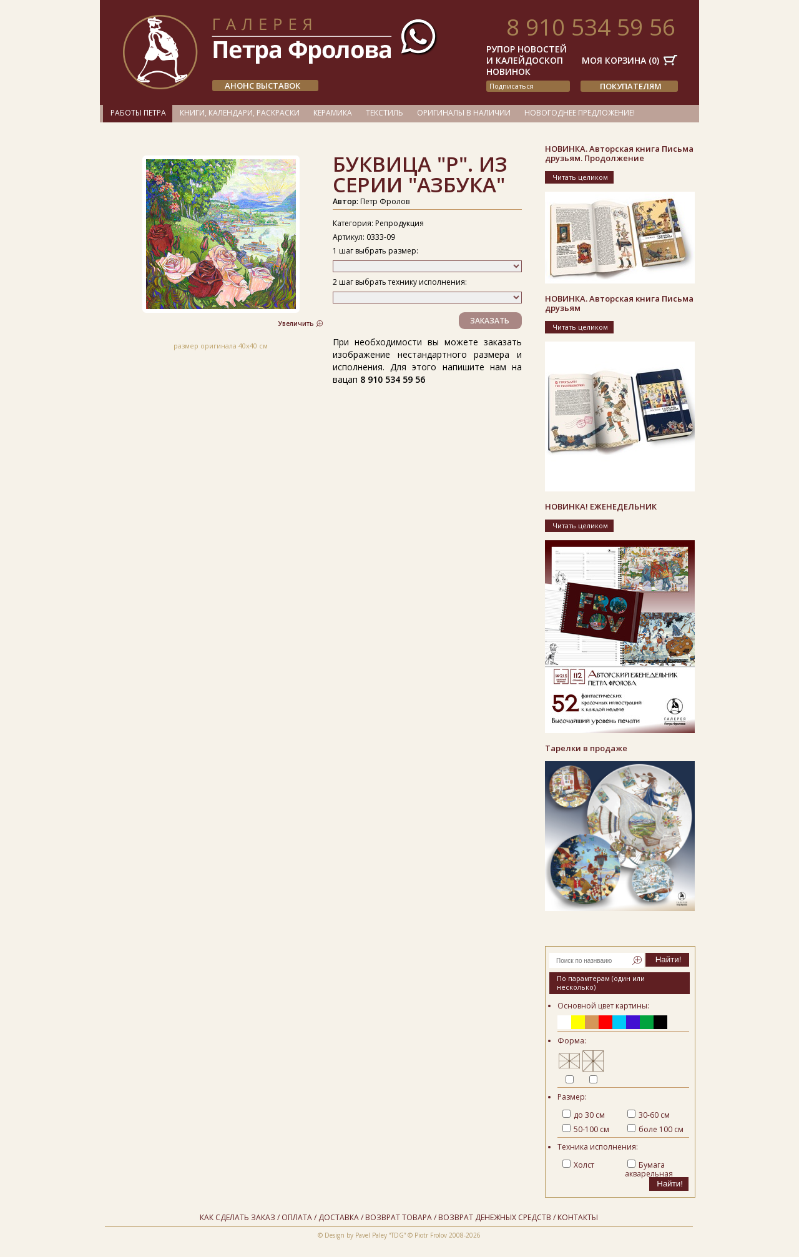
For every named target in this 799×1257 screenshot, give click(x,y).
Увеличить (296, 323)
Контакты (577, 1217)
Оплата (297, 1217)
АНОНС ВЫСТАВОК (262, 85)
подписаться (511, 86)
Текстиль (384, 112)
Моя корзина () (620, 60)
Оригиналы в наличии (464, 112)
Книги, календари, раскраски (240, 112)
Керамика (332, 112)
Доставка (338, 1217)
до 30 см (583, 1115)
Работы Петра (138, 112)
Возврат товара (398, 1217)
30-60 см (648, 1115)
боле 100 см (655, 1129)
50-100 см (585, 1129)
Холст (578, 1165)
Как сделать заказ (237, 1217)
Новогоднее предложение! (579, 112)
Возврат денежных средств (494, 1217)
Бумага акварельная (649, 1169)
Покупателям (631, 86)
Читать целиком (580, 177)
